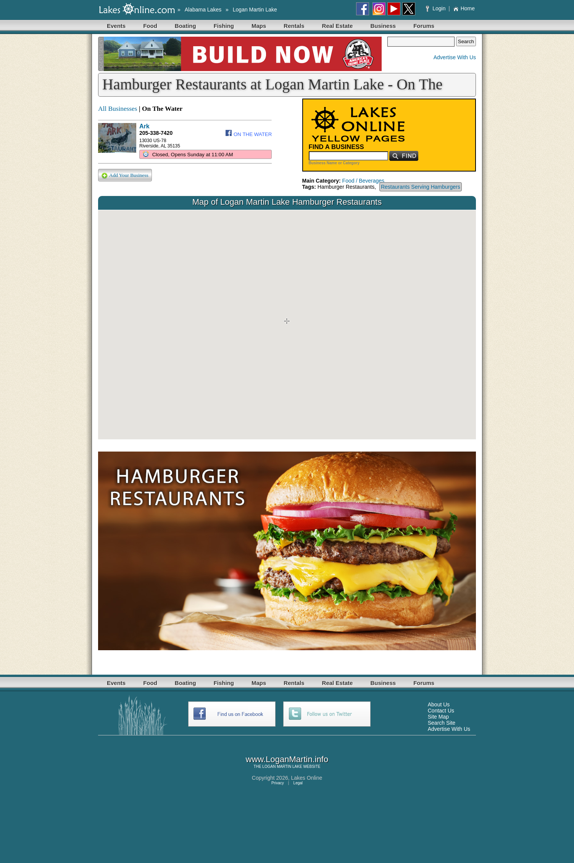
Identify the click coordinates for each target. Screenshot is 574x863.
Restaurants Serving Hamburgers (420, 187)
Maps (259, 26)
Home (464, 8)
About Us (439, 704)
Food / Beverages (363, 181)
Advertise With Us (455, 57)
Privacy (277, 783)
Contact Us (441, 711)
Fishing (224, 26)
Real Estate (337, 26)
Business (383, 26)
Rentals (294, 26)
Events (116, 26)
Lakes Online (306, 778)
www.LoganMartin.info (287, 759)
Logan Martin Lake (255, 9)
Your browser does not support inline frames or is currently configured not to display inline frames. (287, 324)
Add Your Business (125, 175)
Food (150, 26)
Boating (185, 26)
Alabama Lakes (203, 9)
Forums (423, 26)
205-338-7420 (156, 133)
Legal (298, 783)
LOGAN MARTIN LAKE (282, 766)
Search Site (441, 723)
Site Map (438, 717)
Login (436, 8)
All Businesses (117, 108)
